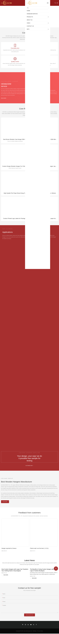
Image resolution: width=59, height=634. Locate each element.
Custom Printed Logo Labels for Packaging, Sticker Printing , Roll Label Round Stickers (15, 219)
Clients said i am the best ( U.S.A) (39, 548)
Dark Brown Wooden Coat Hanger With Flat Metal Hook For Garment (15, 140)
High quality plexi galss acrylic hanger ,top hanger (44, 166)
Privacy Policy (40, 631)
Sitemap (34, 631)
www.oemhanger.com (27, 631)
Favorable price (15, 48)
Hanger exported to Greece (9, 548)
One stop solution (44, 62)
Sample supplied (43, 48)
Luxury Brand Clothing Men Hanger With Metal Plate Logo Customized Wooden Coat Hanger (44, 140)
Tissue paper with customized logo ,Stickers (44, 193)
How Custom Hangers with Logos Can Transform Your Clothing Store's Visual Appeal (15, 570)
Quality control (15, 62)
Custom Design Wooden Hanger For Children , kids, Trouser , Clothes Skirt (15, 166)
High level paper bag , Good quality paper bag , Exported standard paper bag (44, 219)
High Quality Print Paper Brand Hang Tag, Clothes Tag (15, 193)
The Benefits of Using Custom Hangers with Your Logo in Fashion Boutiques (43, 570)
